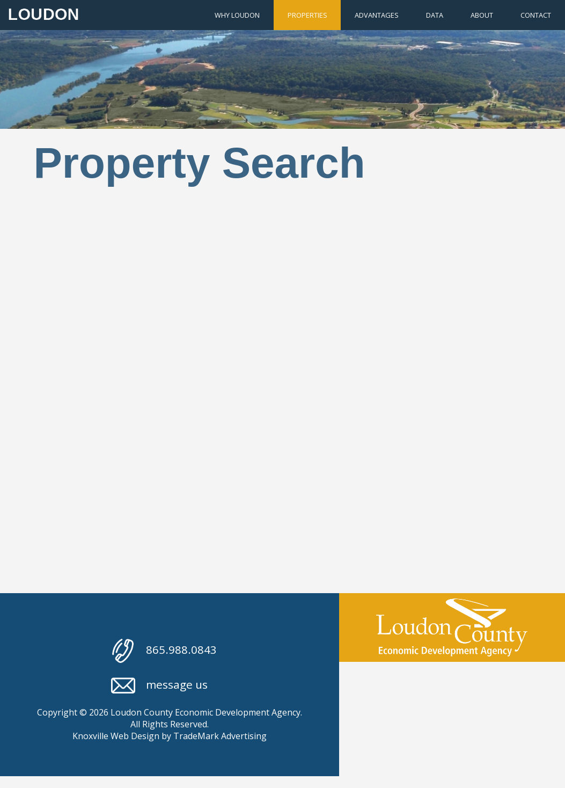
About (482, 15)
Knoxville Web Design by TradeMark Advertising (169, 736)
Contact (535, 15)
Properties (307, 15)
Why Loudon (237, 15)
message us (159, 686)
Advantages (377, 15)
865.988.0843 (164, 651)
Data (434, 15)
